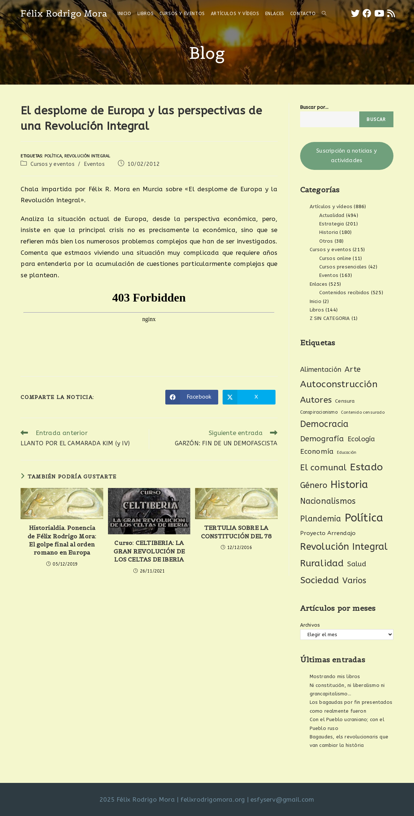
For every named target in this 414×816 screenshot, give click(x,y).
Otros (326, 241)
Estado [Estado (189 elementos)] (366, 467)
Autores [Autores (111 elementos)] (316, 400)
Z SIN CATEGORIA (330, 318)
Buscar (376, 119)
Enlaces (318, 284)
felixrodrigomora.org (212, 799)
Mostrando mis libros (335, 676)
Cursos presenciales (343, 267)
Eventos (94, 164)
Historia (328, 232)
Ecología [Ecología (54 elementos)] (361, 439)
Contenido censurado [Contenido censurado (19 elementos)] (363, 412)
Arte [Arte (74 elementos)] (353, 369)
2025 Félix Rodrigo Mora (137, 799)
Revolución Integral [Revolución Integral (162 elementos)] (344, 546)
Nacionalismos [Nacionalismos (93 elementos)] (328, 501)
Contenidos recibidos (344, 292)
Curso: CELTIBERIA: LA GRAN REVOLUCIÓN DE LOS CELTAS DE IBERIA (149, 551)
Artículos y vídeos (331, 206)
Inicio (315, 301)
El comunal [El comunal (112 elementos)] (323, 468)
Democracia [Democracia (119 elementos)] (324, 424)
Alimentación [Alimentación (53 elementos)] (320, 370)
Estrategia (331, 224)
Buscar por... (314, 107)
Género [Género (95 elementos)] (313, 485)
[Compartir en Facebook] (191, 397)
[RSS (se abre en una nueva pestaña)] (391, 13)
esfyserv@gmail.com (282, 799)
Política (53, 156)
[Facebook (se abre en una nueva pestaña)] (367, 13)
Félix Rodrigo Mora (64, 13)
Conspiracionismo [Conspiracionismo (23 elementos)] (319, 412)
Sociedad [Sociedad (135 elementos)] (319, 580)
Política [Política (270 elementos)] (364, 518)
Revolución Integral (87, 156)
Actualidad (332, 215)
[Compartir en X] (249, 397)
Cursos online (335, 258)
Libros (317, 310)
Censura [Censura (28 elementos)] (344, 401)
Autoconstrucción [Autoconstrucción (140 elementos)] (339, 384)
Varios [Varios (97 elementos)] (354, 580)
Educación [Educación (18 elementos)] (346, 452)
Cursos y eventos (52, 164)
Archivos (310, 625)
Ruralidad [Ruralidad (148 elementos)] (322, 563)
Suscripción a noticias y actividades (346, 156)
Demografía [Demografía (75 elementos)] (322, 438)
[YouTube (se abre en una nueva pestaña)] (379, 13)
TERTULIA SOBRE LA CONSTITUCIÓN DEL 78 (236, 531)
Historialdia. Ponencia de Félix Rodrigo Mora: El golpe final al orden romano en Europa (62, 540)
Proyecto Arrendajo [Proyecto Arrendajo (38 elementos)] (328, 533)
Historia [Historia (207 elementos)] (349, 485)
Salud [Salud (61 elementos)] (357, 564)
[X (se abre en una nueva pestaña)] (355, 13)
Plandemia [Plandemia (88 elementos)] (320, 519)
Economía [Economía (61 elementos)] (317, 452)
